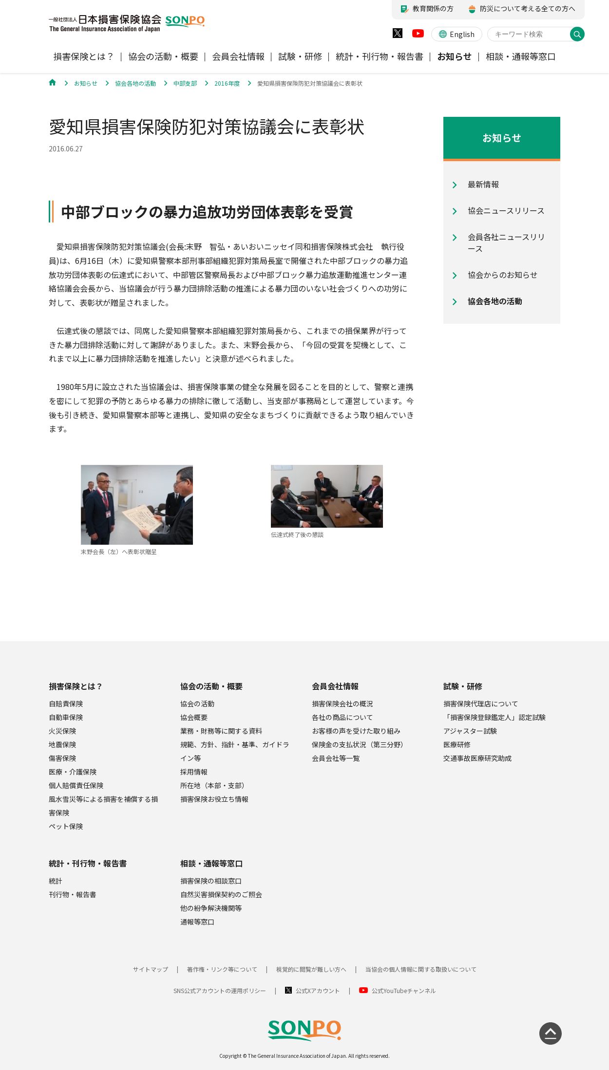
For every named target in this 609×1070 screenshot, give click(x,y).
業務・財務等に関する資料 (221, 731)
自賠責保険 (66, 703)
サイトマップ (150, 969)
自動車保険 (66, 717)
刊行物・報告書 (72, 894)
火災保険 (62, 731)
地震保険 (62, 744)
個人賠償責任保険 (76, 785)
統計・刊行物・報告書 (88, 863)
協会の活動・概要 (211, 686)
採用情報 (194, 771)
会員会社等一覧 (336, 758)
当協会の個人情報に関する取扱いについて (420, 969)
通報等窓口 (197, 921)
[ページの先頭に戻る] (550, 1033)
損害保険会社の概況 (342, 703)
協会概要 (194, 717)
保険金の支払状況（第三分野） (359, 744)
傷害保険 (62, 758)
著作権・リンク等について (222, 969)
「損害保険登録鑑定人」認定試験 (494, 717)
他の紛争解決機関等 (211, 908)
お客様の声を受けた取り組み (356, 731)
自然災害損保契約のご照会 (221, 894)
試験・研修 (462, 686)
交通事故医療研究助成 (477, 758)
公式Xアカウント (318, 990)
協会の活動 (197, 703)
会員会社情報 (335, 686)
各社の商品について (342, 717)
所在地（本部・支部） (214, 785)
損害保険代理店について (480, 703)
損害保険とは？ (76, 686)
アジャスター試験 (470, 731)
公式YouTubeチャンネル (404, 990)
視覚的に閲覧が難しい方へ (311, 969)
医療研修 (457, 744)
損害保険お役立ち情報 (214, 799)
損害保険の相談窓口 (211, 881)
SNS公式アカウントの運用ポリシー (219, 990)
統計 (55, 881)
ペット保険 (66, 826)
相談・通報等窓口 (211, 863)
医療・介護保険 (72, 771)
